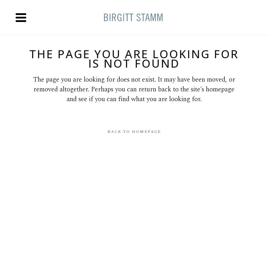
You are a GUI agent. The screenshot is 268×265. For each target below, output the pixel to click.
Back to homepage (134, 132)
